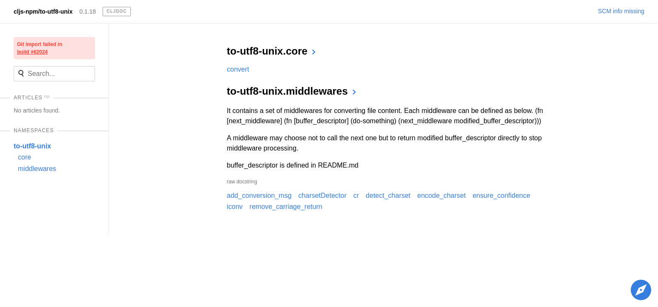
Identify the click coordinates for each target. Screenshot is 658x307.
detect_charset (388, 195)
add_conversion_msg (259, 195)
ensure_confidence (501, 195)
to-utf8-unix (32, 146)
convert (238, 69)
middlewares (37, 168)
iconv (235, 206)
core (24, 157)
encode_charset (441, 195)
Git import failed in (39, 48)
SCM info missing (621, 11)
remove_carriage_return (286, 206)
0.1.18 (87, 11)
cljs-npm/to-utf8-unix (43, 11)
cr (356, 195)
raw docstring (242, 182)
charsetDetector (323, 195)
